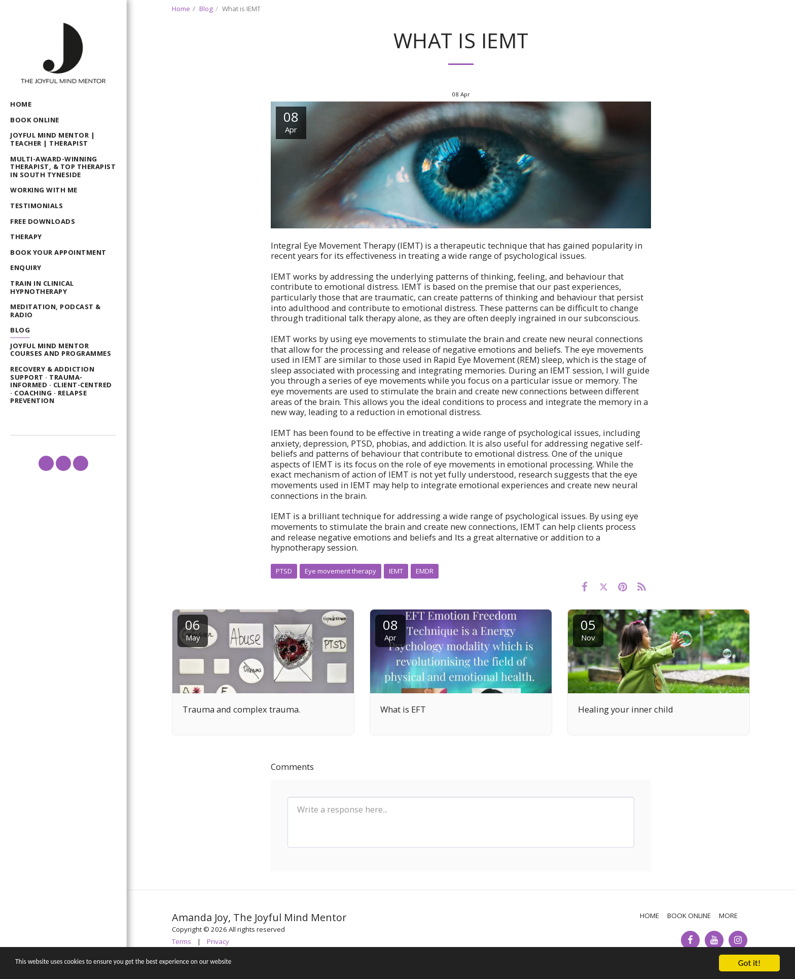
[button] (46, 463)
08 (390, 629)
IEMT (396, 571)
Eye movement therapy (340, 571)
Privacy (218, 941)
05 (588, 629)
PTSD (284, 571)
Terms (181, 941)
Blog (206, 8)
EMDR (424, 571)
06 (192, 629)
